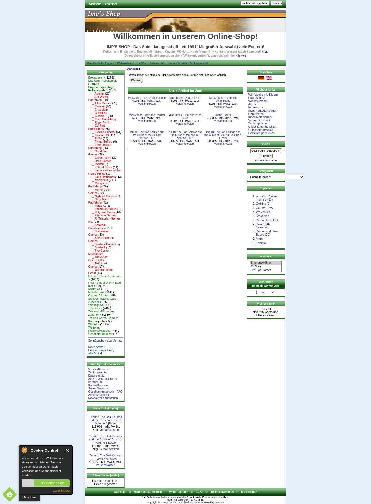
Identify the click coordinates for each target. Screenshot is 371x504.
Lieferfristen (255, 113)
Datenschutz (157, 63)
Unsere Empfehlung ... (102, 350)
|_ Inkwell (96, 164)
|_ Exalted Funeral (101, 132)
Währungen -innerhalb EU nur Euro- (265, 283)
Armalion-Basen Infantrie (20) (266, 198)
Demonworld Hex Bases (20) (267, 233)
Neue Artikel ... (97, 347)
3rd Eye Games (265, 270)
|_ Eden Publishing (102, 119)
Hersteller (266, 256)
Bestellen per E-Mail (261, 133)
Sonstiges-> (96, 305)
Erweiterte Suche (266, 160)
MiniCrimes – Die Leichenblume (147, 97)
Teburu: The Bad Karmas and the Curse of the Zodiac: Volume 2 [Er (146, 135)
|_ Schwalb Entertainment (97, 226)
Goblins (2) (263, 203)
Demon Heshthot (267, 220)
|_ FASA (95, 138)
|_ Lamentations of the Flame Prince (104, 172)
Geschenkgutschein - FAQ (105, 391)
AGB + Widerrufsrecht (102, 378)
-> (101, 88)
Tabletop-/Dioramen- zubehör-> (101, 313)
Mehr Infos (29, 497)
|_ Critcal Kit (97, 112)
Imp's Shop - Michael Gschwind (183, 502)
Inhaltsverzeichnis (259, 117)
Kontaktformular (98, 385)
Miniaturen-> (96, 292)
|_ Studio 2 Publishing (104, 244)
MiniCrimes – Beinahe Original (147, 115)
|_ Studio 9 (96, 247)
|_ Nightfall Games (102, 196)
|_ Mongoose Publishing (98, 185)
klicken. (241, 55)
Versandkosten (109, 429)
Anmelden (111, 4)
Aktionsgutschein (99, 394)
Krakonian (262, 215)
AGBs (142, 63)
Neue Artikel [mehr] (105, 408)
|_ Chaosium (98, 109)
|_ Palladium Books (102, 208)
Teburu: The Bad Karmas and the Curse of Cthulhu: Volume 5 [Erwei (105, 439)
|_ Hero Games (99, 160)
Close (67, 450)
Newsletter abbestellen (103, 398)
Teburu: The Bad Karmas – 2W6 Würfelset (105, 457)
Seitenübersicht (98, 388)
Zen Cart (219, 502)
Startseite (95, 4)
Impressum (95, 382)
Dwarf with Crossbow (263, 225)
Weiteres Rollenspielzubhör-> (101, 329)
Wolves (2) (263, 211)
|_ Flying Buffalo (100, 141)
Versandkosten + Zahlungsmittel (188, 63)
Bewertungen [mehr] (106, 475)
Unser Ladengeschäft (262, 126)
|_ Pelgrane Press (101, 212)
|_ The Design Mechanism (98, 252)
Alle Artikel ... (96, 353)
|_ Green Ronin (99, 157)
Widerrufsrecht (126, 63)
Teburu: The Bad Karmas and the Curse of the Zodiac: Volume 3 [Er (185, 135)
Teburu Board (223, 115)
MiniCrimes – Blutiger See (184, 97)
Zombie (261, 242)
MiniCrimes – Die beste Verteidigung (223, 99)
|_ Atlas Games (99, 103)
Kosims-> (94, 289)
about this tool (61, 490)
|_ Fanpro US (98, 135)
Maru (259, 238)
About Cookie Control (24, 450)
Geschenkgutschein (101, 333)
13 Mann (265, 266)
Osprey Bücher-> (99, 295)
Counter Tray (264, 207)
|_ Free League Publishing (99, 146)
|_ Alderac (96, 93)
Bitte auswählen (265, 263)
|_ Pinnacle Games (102, 215)
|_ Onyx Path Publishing (98, 201)
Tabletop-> (95, 308)
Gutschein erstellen (260, 129)
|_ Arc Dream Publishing (98, 98)
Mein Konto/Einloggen (100, 63)
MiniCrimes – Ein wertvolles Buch (184, 116)
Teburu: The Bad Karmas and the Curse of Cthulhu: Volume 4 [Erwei (105, 420)
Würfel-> (93, 324)
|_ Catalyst (96, 106)
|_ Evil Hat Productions (96, 127)
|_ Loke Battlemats (102, 176)
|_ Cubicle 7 (97, 116)
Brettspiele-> (96, 77)
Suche (266, 143)
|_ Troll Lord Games (97, 265)
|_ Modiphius (98, 180)
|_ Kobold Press (100, 167)
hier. (265, 51)
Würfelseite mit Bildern (263, 94)
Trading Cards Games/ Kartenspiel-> (103, 319)
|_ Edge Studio (99, 122)
